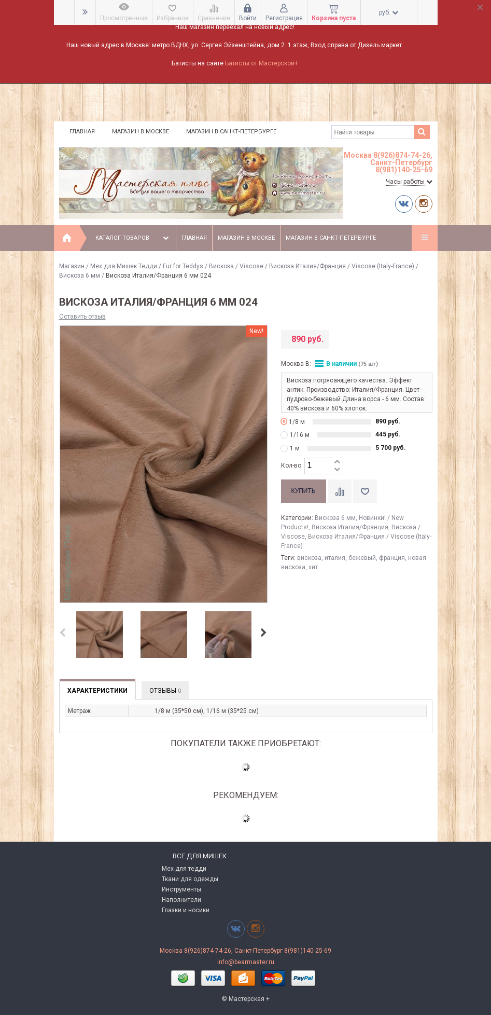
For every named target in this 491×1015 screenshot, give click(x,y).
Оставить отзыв (82, 316)
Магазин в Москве (140, 131)
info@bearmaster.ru (245, 962)
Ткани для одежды (190, 879)
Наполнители (181, 899)
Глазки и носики (185, 910)
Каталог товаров (133, 238)
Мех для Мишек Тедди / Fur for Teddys (146, 266)
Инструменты (181, 889)
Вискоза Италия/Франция (350, 527)
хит (313, 567)
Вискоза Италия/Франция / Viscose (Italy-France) (341, 266)
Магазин (72, 266)
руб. (388, 12)
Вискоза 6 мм (79, 275)
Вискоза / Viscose (236, 266)
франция (392, 557)
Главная (82, 131)
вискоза (309, 557)
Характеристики (97, 690)
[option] (99, 635)
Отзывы (165, 690)
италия (335, 557)
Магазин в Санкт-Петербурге (231, 131)
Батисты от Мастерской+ (261, 63)
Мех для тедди (184, 868)
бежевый (362, 557)
